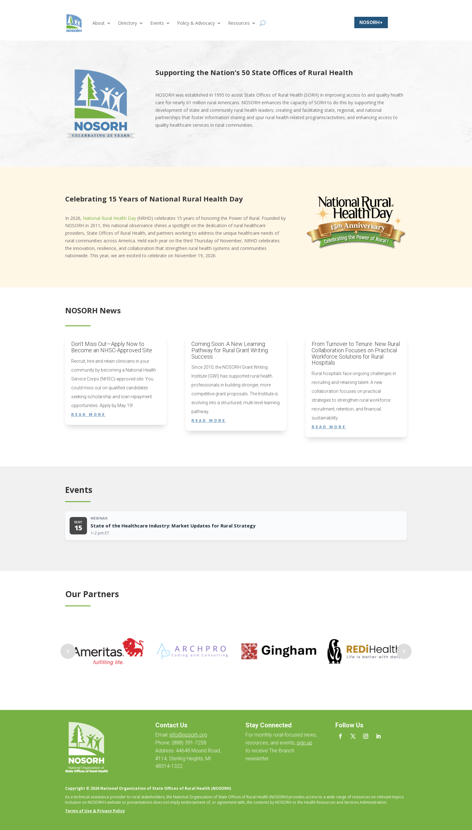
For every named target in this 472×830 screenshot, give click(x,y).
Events (157, 23)
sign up (304, 743)
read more (88, 414)
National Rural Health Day (109, 218)
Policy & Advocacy (196, 23)
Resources (239, 23)
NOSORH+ (371, 22)
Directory (127, 23)
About (98, 23)
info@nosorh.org (188, 735)
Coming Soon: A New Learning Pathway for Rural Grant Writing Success (229, 350)
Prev (68, 651)
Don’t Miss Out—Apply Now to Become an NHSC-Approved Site (111, 347)
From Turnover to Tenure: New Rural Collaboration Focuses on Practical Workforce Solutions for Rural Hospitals (356, 353)
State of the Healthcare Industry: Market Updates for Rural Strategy (172, 525)
